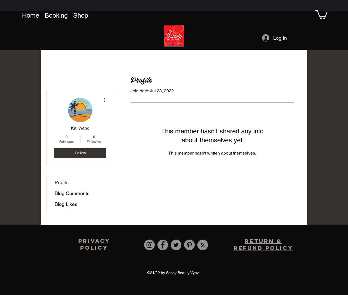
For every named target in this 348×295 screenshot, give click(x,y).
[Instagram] (149, 245)
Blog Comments (72, 193)
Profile (62, 182)
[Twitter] (176, 245)
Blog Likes (66, 204)
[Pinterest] (189, 245)
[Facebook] (162, 245)
